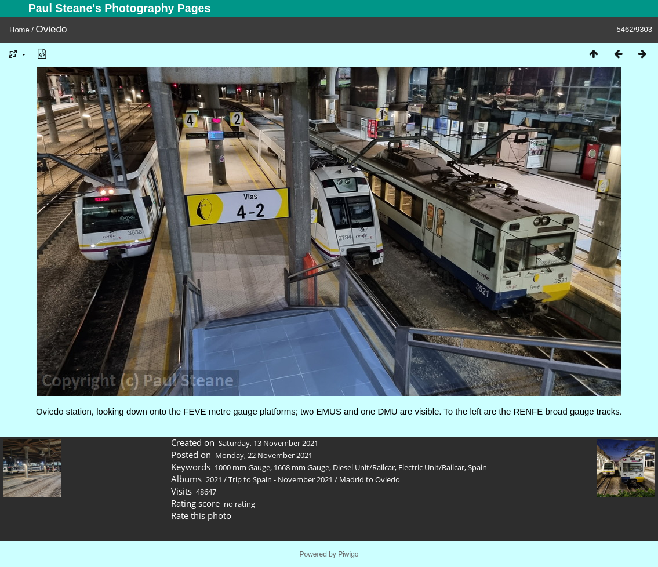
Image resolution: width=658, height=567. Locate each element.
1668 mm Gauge (301, 467)
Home (19, 30)
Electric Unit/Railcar (431, 467)
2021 (214, 479)
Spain (477, 467)
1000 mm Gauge (242, 467)
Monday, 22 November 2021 (263, 455)
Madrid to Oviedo (369, 479)
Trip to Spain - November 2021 (280, 479)
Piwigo (348, 554)
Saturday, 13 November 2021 (268, 443)
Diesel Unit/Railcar (364, 467)
